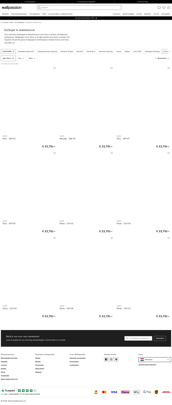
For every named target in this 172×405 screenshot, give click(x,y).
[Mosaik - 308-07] (86, 141)
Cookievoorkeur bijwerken (147, 364)
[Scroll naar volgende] (169, 51)
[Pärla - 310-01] (86, 226)
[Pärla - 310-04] (29, 311)
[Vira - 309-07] (143, 141)
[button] (5, 14)
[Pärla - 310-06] (86, 311)
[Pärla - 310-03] (143, 226)
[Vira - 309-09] (29, 226)
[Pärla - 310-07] (143, 311)
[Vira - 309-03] (29, 141)
